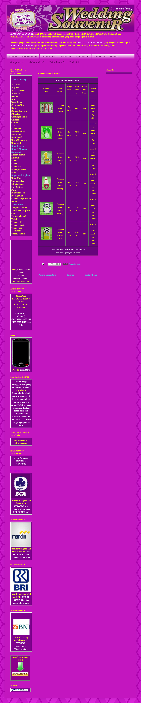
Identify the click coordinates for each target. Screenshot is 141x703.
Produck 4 (74, 62)
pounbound (21, 216)
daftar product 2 (37, 62)
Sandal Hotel (17, 204)
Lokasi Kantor (48, 56)
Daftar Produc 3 (56, 62)
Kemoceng (16, 152)
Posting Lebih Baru (47, 275)
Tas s (13, 216)
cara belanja (99, 56)
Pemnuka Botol (75, 264)
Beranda (13, 56)
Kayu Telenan (17, 146)
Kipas (14, 161)
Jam (13, 125)
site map (114, 56)
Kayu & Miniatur (19, 149)
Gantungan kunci (19, 117)
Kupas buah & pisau (20, 175)
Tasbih (14, 219)
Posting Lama (91, 275)
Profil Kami (66, 56)
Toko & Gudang (29, 56)
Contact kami (83, 56)
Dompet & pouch (19, 111)
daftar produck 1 (17, 62)
